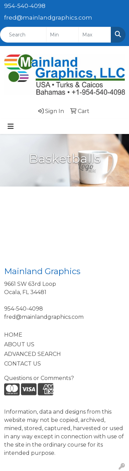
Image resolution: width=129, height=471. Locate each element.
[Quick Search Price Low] (62, 35)
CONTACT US (22, 363)
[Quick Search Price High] (94, 35)
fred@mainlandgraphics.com (48, 17)
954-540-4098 (24, 5)
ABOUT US (19, 344)
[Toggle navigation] (10, 126)
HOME (13, 335)
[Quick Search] (23, 35)
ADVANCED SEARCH (32, 354)
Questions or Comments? (39, 378)
